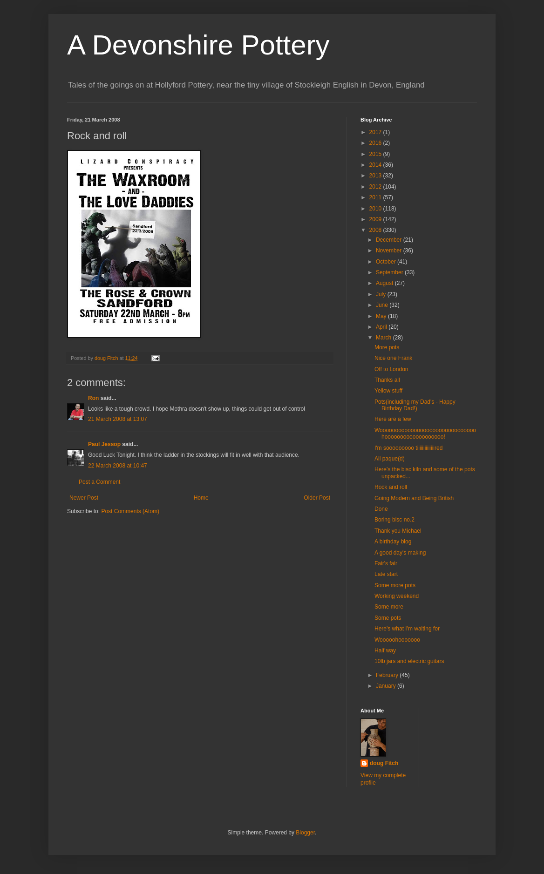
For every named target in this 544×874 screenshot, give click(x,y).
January (386, 686)
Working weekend (396, 596)
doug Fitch (384, 763)
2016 (376, 143)
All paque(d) (389, 458)
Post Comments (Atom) (130, 511)
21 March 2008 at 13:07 (117, 419)
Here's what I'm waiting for (407, 628)
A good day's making (400, 552)
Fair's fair (385, 563)
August (385, 283)
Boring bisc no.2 (394, 519)
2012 (376, 186)
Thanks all (387, 380)
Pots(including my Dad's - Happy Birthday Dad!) (415, 405)
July (382, 294)
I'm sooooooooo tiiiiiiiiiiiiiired (408, 448)
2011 (376, 197)
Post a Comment (99, 482)
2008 (376, 230)
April (382, 327)
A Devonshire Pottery (198, 45)
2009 (376, 219)
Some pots (387, 618)
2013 (376, 175)
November (389, 250)
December (389, 240)
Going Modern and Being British (414, 498)
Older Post (317, 498)
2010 (376, 208)
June (382, 305)
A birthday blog (392, 541)
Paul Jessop (104, 444)
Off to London (391, 369)
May (382, 316)
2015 (376, 154)
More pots (386, 347)
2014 (376, 165)
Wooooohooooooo (397, 640)
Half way (385, 650)
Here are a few (392, 419)
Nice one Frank (393, 358)
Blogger (305, 832)
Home (201, 498)
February (388, 675)
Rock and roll (390, 487)
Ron (93, 398)
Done (381, 509)
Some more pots (394, 585)
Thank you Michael (398, 531)
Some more (388, 606)
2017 (376, 132)
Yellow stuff (388, 390)
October (386, 261)
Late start (386, 574)
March (384, 337)
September (390, 272)
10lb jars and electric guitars (409, 661)
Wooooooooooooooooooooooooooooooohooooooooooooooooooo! (425, 433)
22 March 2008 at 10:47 (117, 465)
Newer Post (83, 498)
